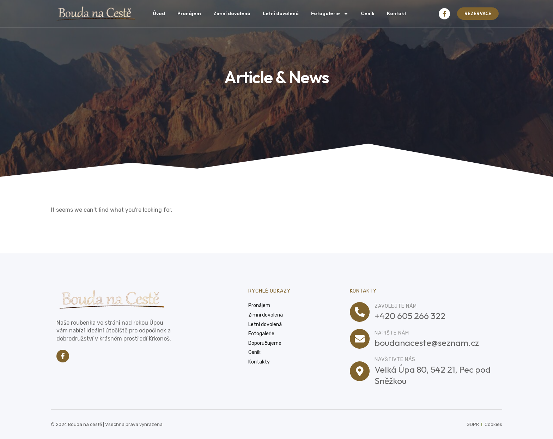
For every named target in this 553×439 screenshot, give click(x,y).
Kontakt (396, 13)
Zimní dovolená (231, 13)
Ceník (368, 13)
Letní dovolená (281, 13)
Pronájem (189, 13)
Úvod (159, 13)
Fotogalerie (329, 14)
